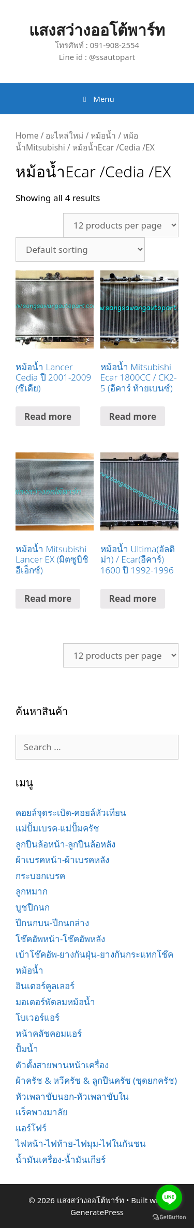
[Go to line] (169, 1197)
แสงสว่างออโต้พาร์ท (97, 29)
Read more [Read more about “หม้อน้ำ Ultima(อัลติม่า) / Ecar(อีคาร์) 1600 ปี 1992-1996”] (132, 598)
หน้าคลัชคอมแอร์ (49, 1033)
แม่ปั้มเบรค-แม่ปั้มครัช (57, 828)
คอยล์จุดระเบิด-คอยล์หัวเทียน (71, 812)
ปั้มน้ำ (27, 1049)
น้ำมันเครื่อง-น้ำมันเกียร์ (61, 1159)
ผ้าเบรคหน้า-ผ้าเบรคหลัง (62, 860)
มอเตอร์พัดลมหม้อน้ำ (55, 1002)
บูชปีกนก (33, 907)
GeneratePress (97, 1212)
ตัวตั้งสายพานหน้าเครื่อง (62, 1065)
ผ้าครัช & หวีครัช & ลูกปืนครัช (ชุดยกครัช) (96, 1080)
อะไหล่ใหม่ (64, 135)
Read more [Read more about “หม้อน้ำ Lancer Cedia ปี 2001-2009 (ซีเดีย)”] (47, 416)
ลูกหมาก (32, 891)
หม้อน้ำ (103, 135)
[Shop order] (80, 249)
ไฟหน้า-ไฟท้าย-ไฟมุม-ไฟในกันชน (81, 1143)
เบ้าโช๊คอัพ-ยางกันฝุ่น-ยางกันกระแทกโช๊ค (94, 954)
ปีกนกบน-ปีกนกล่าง (52, 923)
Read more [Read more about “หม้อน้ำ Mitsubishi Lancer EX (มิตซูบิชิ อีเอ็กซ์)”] (47, 598)
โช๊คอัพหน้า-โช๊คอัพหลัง (60, 939)
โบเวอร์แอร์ (37, 1017)
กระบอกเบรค (40, 876)
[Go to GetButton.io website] (169, 1217)
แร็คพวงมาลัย (42, 1112)
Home (27, 135)
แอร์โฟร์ (31, 1128)
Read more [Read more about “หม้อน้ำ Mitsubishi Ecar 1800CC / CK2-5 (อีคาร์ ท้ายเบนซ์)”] (132, 416)
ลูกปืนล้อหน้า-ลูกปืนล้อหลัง (65, 844)
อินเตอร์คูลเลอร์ (45, 986)
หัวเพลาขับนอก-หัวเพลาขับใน (72, 1096)
